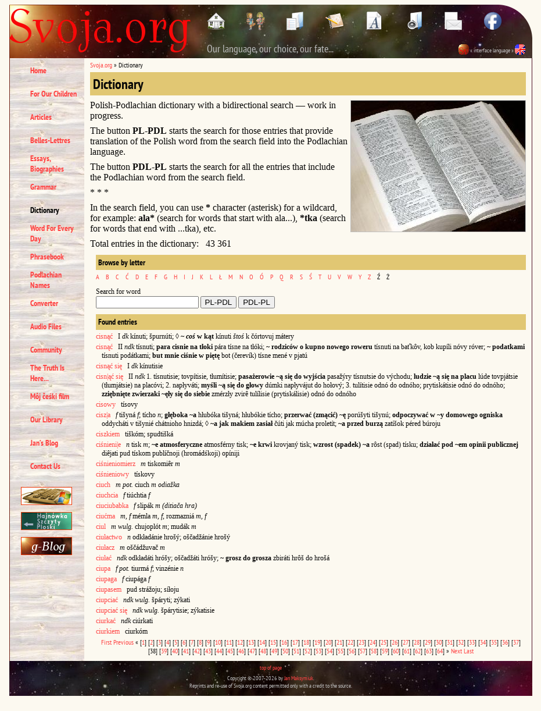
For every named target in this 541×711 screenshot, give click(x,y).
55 (340, 650)
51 (296, 650)
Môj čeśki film (49, 396)
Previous (123, 642)
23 (361, 642)
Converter (44, 303)
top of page (271, 667)
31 (450, 642)
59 (385, 650)
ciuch (103, 485)
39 (164, 650)
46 (241, 650)
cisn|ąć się (109, 376)
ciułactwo (109, 537)
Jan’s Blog (44, 443)
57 (363, 650)
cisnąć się (109, 366)
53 (318, 650)
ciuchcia (107, 495)
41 (186, 650)
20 (328, 642)
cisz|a (103, 415)
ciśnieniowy (112, 474)
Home (38, 70)
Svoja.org (101, 65)
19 (317, 642)
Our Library (46, 419)
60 (396, 650)
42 (197, 650)
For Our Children (53, 93)
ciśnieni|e (108, 444)
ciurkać (106, 621)
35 (494, 642)
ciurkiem (108, 631)
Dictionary (44, 210)
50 (285, 650)
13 (251, 642)
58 (374, 650)
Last (469, 650)
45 (230, 650)
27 (406, 642)
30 (439, 642)
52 (307, 650)
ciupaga (106, 579)
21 (339, 642)
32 (461, 642)
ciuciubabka (112, 506)
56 (351, 650)
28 (417, 642)
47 (252, 650)
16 (284, 642)
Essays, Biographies (47, 163)
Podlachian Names (46, 279)
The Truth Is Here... (47, 372)
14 (262, 642)
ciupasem (108, 589)
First (106, 642)
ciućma (105, 516)
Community (46, 349)
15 (273, 642)
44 (219, 650)
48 (263, 650)
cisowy (106, 404)
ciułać (104, 558)
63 (429, 650)
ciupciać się (111, 610)
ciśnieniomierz (115, 464)
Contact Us (45, 466)
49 (274, 650)
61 (407, 650)
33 (472, 642)
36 (505, 642)
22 (350, 642)
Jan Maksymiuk (298, 678)
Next (456, 650)
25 (383, 642)
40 (175, 650)
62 (418, 650)
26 (394, 642)
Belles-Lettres (50, 140)
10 (218, 642)
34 (483, 642)
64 (440, 650)
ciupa (103, 568)
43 (208, 650)
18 (306, 642)
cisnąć (104, 336)
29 (428, 642)
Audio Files (46, 326)
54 (329, 650)
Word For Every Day (52, 233)
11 (229, 642)
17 (295, 642)
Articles (41, 117)
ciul (101, 526)
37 (516, 642)
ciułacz (105, 547)
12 (240, 642)
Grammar (43, 187)
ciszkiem (108, 434)
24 (372, 642)
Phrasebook (47, 256)
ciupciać (107, 600)
